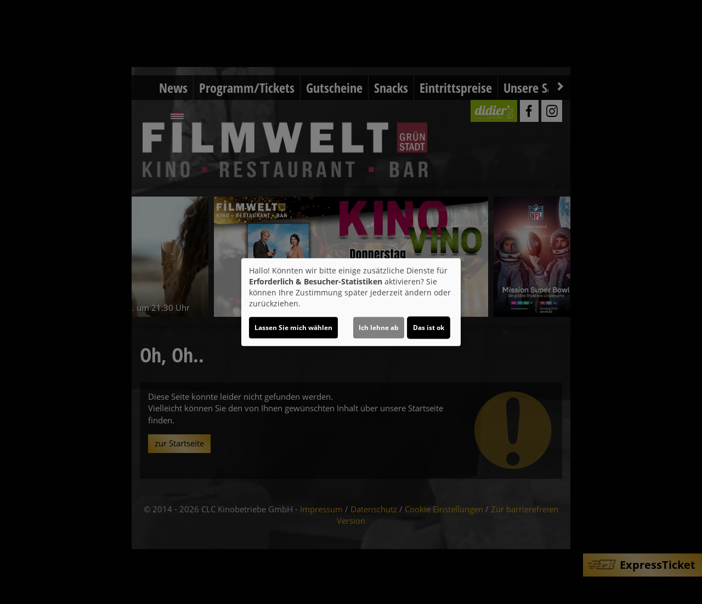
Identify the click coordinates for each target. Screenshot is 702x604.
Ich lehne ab (379, 327)
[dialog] (351, 302)
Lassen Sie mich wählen (293, 327)
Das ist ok (428, 327)
